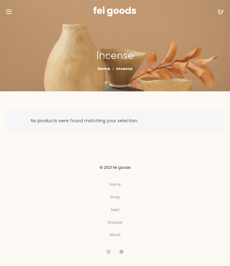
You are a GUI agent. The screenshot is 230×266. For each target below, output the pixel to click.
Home (104, 68)
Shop (115, 197)
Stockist (115, 222)
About (115, 234)
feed (115, 209)
